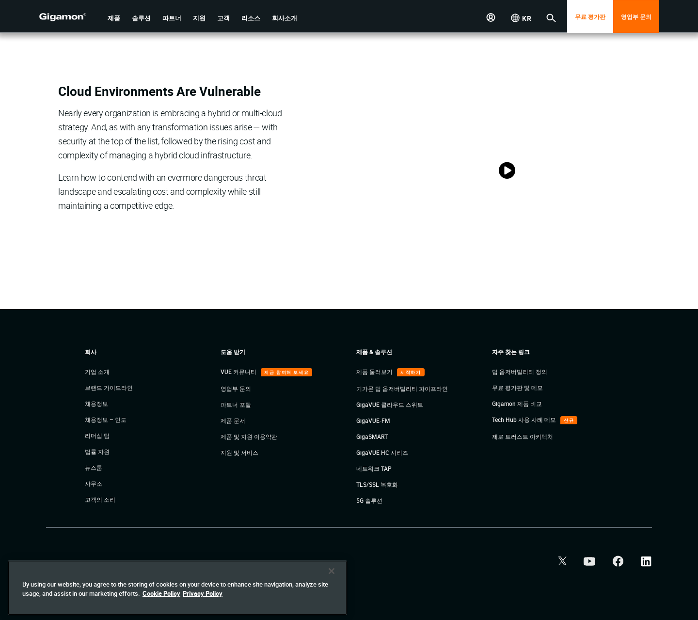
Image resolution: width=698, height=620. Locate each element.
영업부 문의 (636, 16)
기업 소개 (97, 371)
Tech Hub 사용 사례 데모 (524, 419)
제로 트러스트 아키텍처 (522, 436)
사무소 (93, 483)
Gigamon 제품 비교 (517, 403)
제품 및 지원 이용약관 (249, 436)
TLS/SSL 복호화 (377, 484)
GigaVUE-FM (373, 420)
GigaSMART (372, 436)
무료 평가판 (590, 16)
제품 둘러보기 (375, 371)
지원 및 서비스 (239, 452)
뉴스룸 (93, 467)
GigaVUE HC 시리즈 (382, 452)
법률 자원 (97, 451)
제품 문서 (233, 420)
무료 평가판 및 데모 (517, 387)
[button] (114, 18)
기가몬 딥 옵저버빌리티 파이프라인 (402, 388)
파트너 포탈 (236, 404)
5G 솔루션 (369, 500)
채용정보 (96, 403)
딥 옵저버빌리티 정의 (519, 371)
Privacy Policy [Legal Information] (202, 593)
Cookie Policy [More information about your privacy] (161, 593)
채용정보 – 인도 (106, 419)
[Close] (331, 571)
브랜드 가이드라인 (109, 387)
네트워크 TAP (374, 468)
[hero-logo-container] (70, 17)
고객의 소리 (100, 499)
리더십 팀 (97, 435)
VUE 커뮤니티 (239, 371)
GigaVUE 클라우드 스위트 (389, 404)
